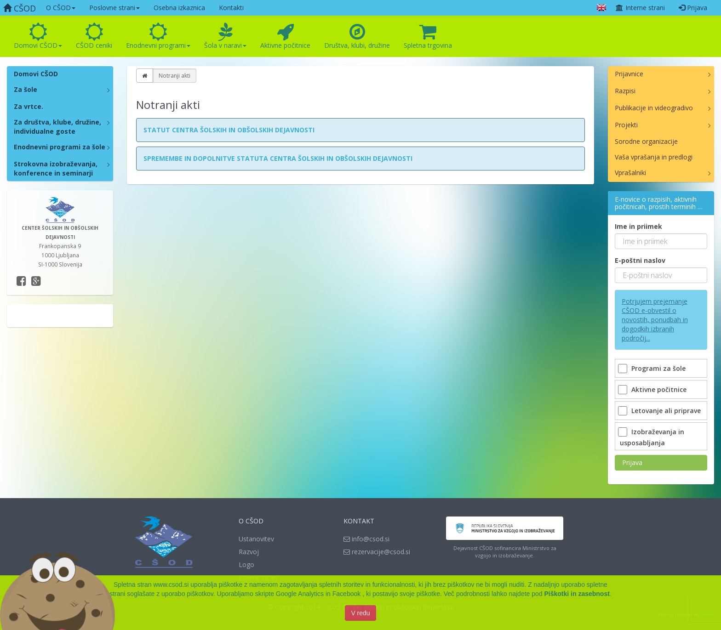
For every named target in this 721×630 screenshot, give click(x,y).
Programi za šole (653, 368)
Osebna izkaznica (179, 7)
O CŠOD (60, 7)
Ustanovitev (256, 538)
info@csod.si (366, 538)
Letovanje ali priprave (660, 410)
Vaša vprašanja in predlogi (653, 157)
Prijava (693, 7)
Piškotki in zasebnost (577, 597)
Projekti (626, 124)
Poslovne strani (114, 7)
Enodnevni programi (158, 36)
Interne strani (640, 7)
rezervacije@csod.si (376, 551)
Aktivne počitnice (285, 36)
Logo (246, 564)
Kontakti (231, 7)
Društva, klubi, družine (357, 36)
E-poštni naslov (640, 260)
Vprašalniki (630, 172)
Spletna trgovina (428, 36)
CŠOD (19, 8)
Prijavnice (629, 73)
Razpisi (625, 90)
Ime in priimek (638, 226)
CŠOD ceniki (94, 36)
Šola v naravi (225, 36)
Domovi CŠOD (38, 36)
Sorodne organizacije (646, 141)
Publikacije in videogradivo (654, 107)
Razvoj (249, 551)
